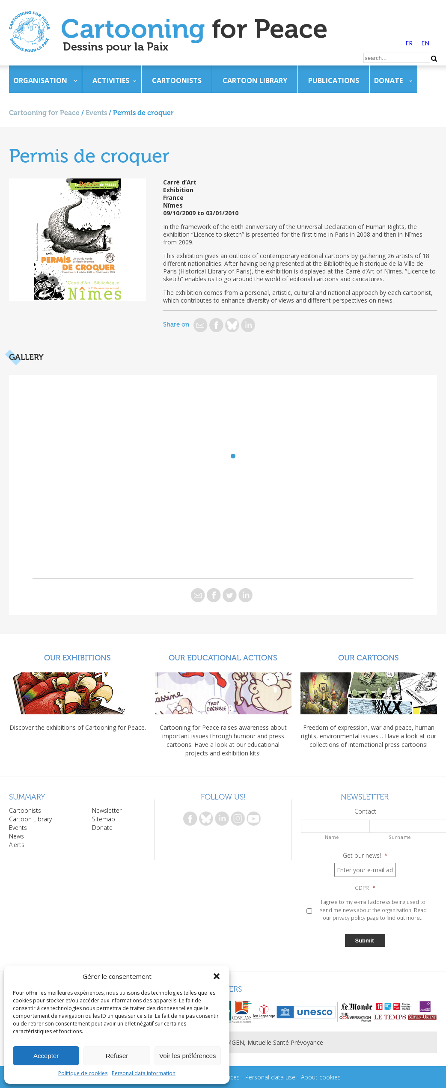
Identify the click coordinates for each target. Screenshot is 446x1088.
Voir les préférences (187, 1055)
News (16, 836)
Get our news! (365, 855)
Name (332, 837)
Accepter (46, 1055)
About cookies (321, 1077)
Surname (400, 837)
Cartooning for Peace (44, 113)
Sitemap (103, 819)
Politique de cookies (82, 1073)
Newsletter (107, 810)
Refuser (117, 1055)
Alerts (16, 845)
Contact (365, 811)
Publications (333, 80)
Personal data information (143, 1073)
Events (96, 113)
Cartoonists (177, 80)
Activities (110, 80)
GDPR (365, 888)
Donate (388, 80)
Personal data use (270, 1077)
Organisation (40, 80)
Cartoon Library (255, 80)
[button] (216, 976)
